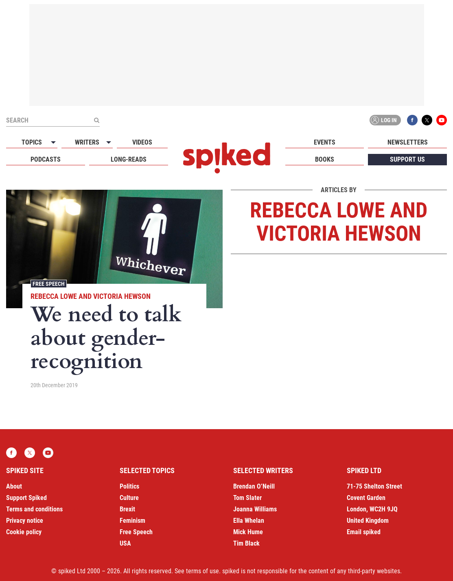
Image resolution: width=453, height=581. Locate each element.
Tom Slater (247, 498)
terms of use (202, 571)
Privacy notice (24, 520)
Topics (32, 142)
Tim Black (246, 543)
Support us (407, 159)
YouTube (441, 120)
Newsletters (407, 142)
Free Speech (49, 284)
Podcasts (46, 159)
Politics (129, 486)
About (14, 486)
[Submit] (96, 120)
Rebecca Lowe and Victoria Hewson (91, 296)
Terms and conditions (34, 509)
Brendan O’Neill (254, 486)
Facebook (412, 120)
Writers (87, 142)
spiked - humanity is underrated (226, 158)
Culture (129, 498)
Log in (384, 120)
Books (324, 159)
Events (324, 142)
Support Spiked (26, 498)
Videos (142, 142)
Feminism (132, 520)
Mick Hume (248, 532)
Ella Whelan (248, 520)
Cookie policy (24, 532)
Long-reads (129, 159)
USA (125, 543)
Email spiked (364, 532)
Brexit (127, 509)
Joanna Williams (255, 509)
